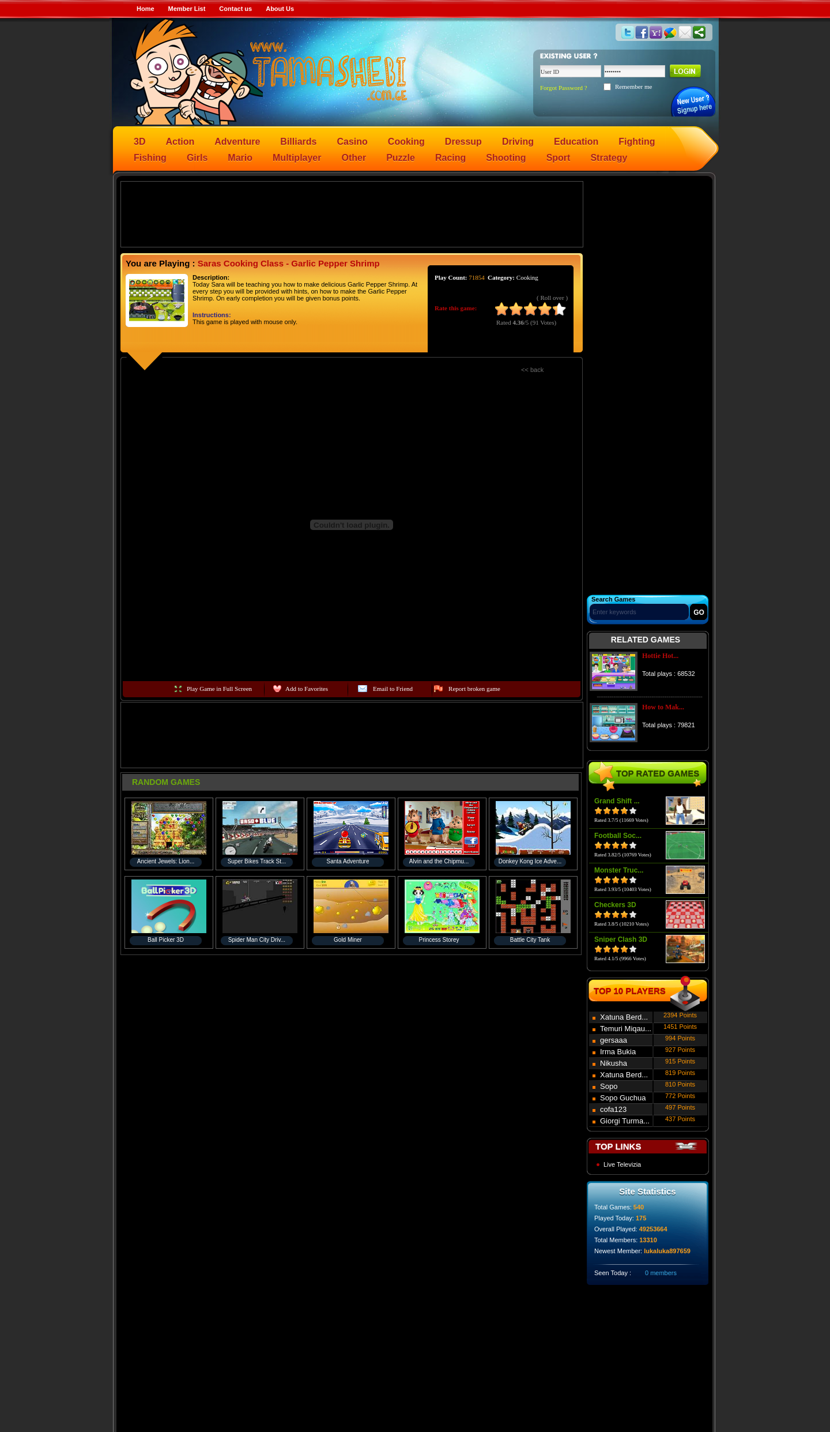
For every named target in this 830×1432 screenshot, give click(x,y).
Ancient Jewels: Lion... (166, 861)
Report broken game (474, 688)
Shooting (506, 158)
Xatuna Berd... (624, 1017)
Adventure (237, 141)
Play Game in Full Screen (219, 688)
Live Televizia (622, 1164)
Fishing (150, 158)
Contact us (235, 8)
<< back (532, 369)
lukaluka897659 (667, 1250)
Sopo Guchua (623, 1097)
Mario (240, 158)
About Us (280, 8)
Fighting (636, 141)
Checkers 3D (615, 905)
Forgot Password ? (563, 87)
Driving (518, 141)
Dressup (463, 141)
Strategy (608, 158)
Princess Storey (438, 940)
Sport (558, 158)
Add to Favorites (306, 688)
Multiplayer (297, 158)
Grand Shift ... (617, 801)
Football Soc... (618, 836)
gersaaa (613, 1040)
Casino (352, 141)
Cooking (406, 141)
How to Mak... (663, 707)
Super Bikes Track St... (257, 861)
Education (576, 141)
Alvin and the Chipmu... (439, 861)
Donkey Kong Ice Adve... (530, 861)
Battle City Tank (530, 940)
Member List (187, 8)
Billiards (298, 141)
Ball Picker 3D (166, 940)
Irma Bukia (618, 1051)
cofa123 (613, 1109)
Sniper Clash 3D (620, 939)
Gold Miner (348, 940)
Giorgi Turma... (625, 1121)
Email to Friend (393, 688)
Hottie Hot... (660, 656)
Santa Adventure (348, 861)
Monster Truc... (618, 870)
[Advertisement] (352, 213)
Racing (450, 158)
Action (179, 141)
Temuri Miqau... (625, 1028)
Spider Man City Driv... (256, 940)
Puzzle (400, 158)
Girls (197, 158)
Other (354, 158)
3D (139, 141)
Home (145, 8)
